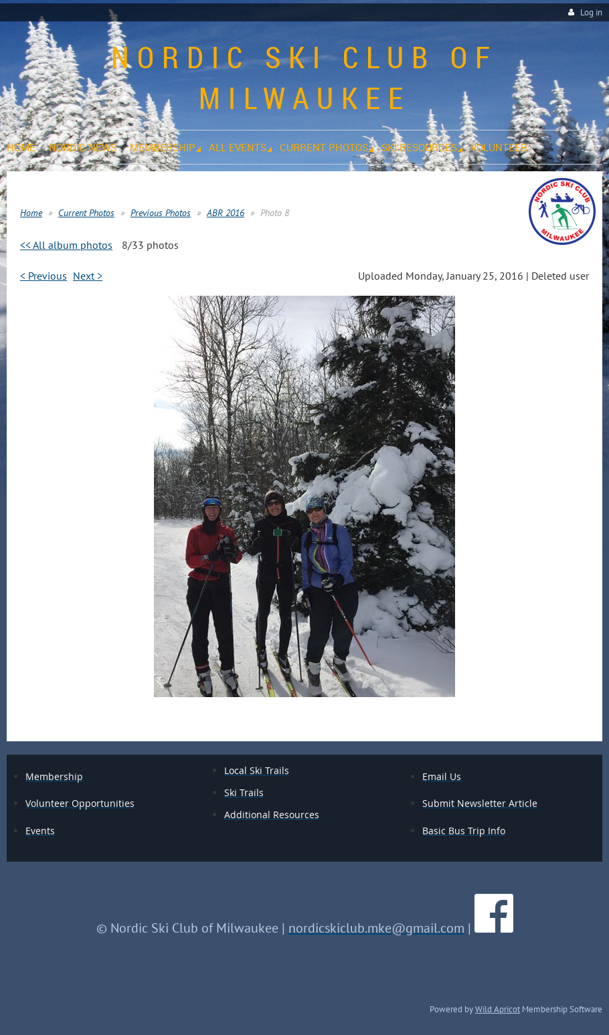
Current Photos (86, 213)
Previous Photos (160, 213)
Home (31, 213)
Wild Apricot (497, 1009)
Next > (87, 275)
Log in (591, 12)
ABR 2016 (225, 213)
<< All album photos (66, 245)
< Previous (43, 275)
